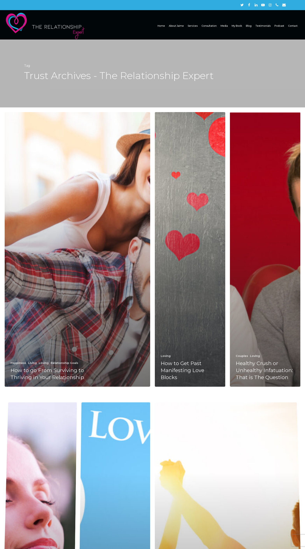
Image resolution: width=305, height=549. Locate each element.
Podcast (279, 25)
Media (224, 25)
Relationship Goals (64, 363)
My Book (237, 25)
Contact (293, 25)
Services (193, 25)
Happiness (18, 363)
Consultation (209, 25)
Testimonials (263, 25)
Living (32, 363)
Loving (44, 363)
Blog (249, 25)
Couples (242, 356)
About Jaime (176, 25)
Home (161, 25)
